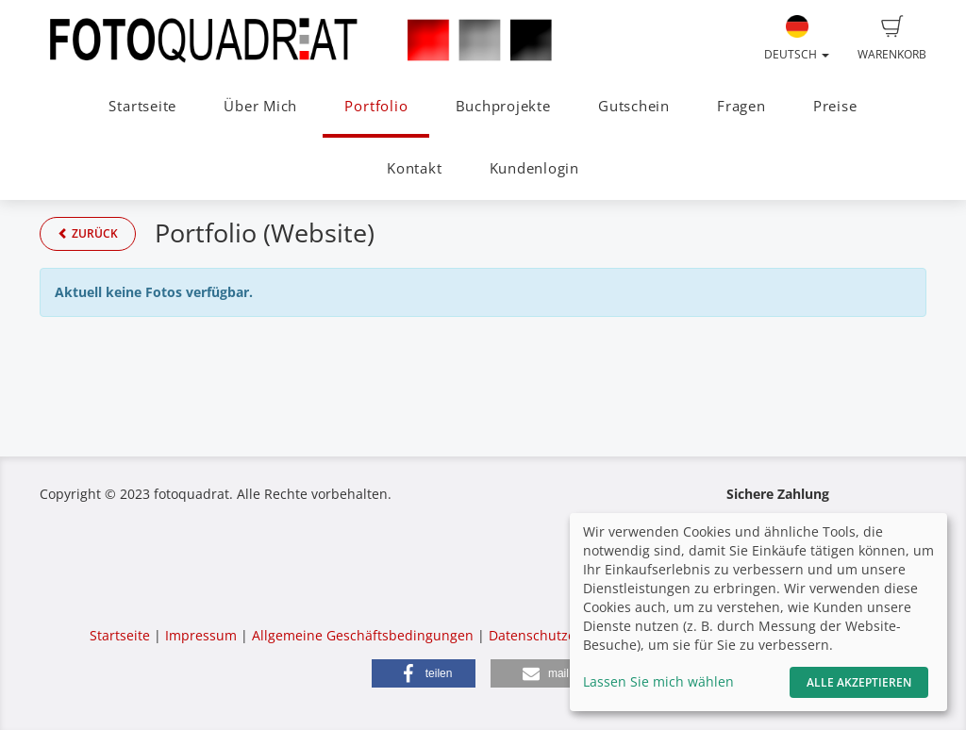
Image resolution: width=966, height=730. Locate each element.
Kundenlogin (534, 168)
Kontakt (414, 168)
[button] (423, 673)
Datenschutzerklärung (559, 635)
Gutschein (634, 106)
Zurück (88, 233)
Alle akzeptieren (859, 682)
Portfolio (376, 106)
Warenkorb (892, 38)
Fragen (741, 106)
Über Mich (260, 106)
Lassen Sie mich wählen (658, 681)
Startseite (142, 106)
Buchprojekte (503, 106)
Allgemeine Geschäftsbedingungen (363, 635)
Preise (835, 106)
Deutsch (796, 38)
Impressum (201, 635)
